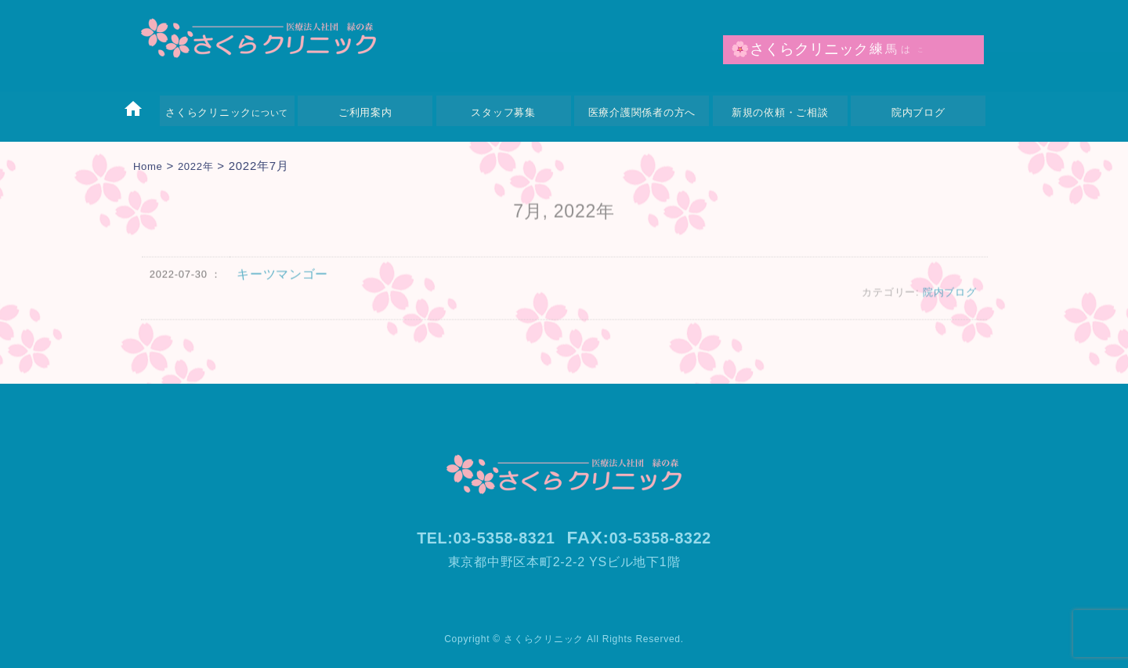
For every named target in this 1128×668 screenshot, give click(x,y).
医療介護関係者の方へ (642, 112)
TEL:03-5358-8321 (479, 537)
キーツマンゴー (282, 283)
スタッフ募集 (503, 112)
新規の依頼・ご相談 (780, 112)
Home (150, 165)
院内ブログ (918, 112)
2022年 (202, 165)
